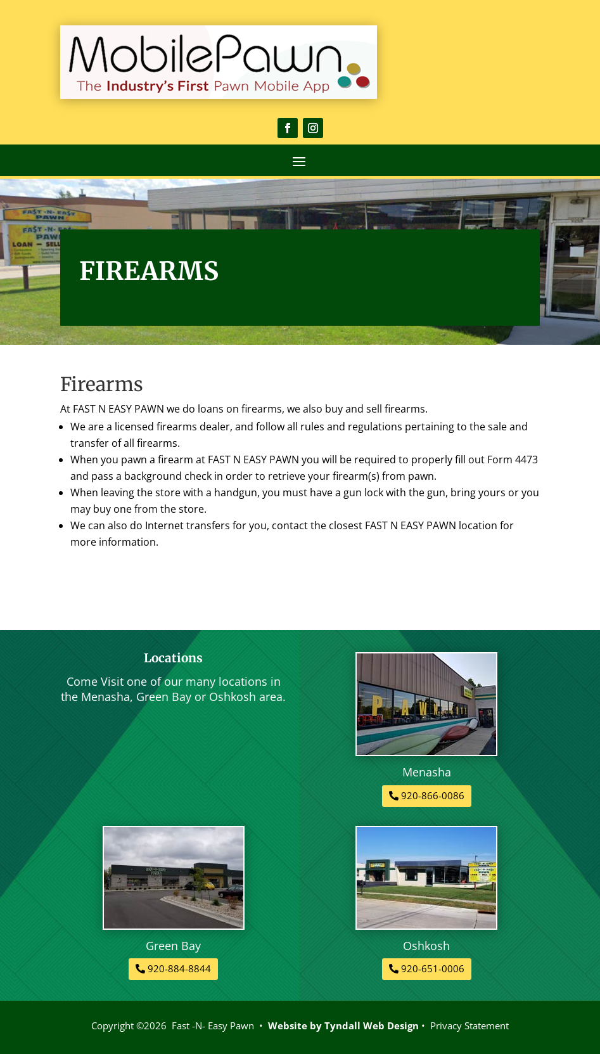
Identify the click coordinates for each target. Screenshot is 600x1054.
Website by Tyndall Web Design (343, 1025)
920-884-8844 (179, 968)
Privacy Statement (469, 1025)
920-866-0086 (432, 795)
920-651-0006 (432, 968)
